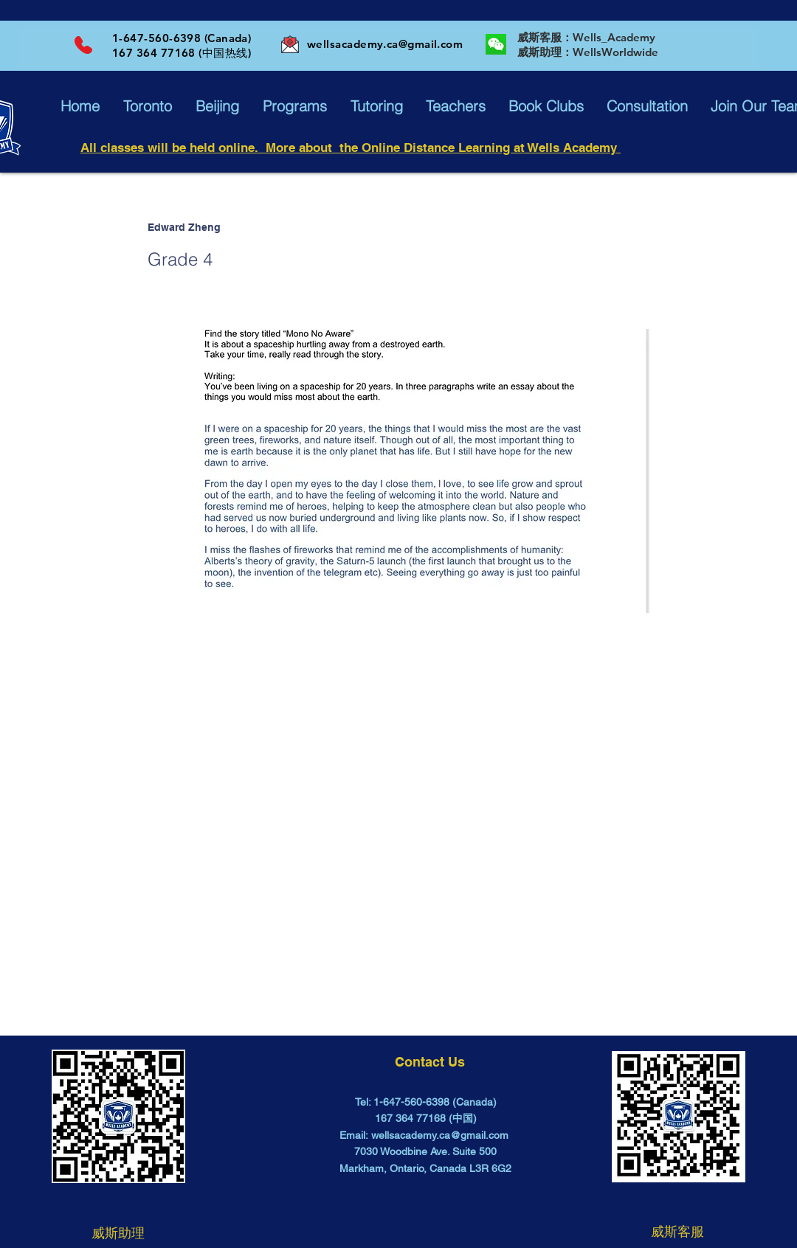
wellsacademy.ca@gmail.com (385, 44)
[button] (80, 106)
